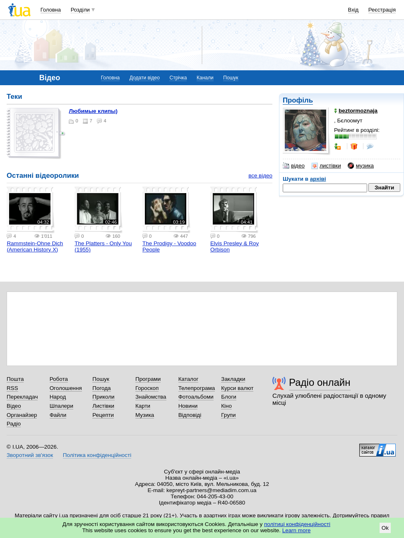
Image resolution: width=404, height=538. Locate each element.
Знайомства (150, 397)
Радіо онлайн (320, 382)
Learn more (296, 530)
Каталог (188, 379)
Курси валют (237, 388)
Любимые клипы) (93, 111)
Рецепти (103, 415)
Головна (51, 10)
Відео (14, 406)
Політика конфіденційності (97, 455)
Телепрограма (196, 388)
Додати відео (145, 78)
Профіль (298, 100)
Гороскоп (147, 388)
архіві (318, 179)
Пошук (230, 78)
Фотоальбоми (196, 397)
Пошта (15, 379)
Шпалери (61, 406)
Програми (148, 379)
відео (294, 166)
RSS (12, 388)
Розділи (80, 10)
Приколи (103, 397)
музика (361, 166)
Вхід (353, 10)
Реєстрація (382, 10)
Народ (58, 397)
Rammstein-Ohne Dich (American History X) (35, 246)
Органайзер (22, 415)
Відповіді (190, 415)
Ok (385, 528)
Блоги (228, 397)
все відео (260, 175)
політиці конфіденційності (297, 524)
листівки (326, 166)
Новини (188, 406)
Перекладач (22, 397)
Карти (142, 406)
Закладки (233, 379)
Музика (144, 415)
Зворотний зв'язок (30, 455)
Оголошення (66, 388)
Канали (205, 78)
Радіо (14, 424)
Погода (101, 388)
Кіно (226, 406)
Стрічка (178, 78)
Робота (59, 379)
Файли (58, 415)
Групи (228, 415)
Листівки (103, 406)
